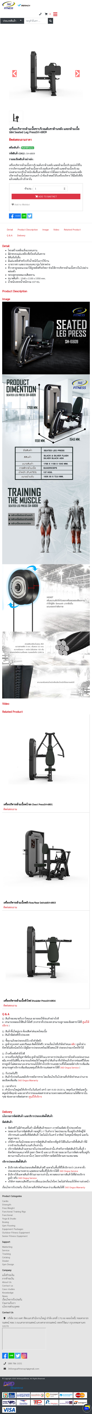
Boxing (5, 1221)
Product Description (28, 229)
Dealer (5, 1260)
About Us (6, 1282)
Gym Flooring (8, 1225)
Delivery (21, 235)
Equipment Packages (12, 1228)
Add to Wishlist (21, 204)
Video (56, 229)
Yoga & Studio (9, 1218)
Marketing (7, 1246)
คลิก (73, 1044)
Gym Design (8, 1264)
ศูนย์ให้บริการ (36, 1096)
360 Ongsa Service (69, 1067)
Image (45, 229)
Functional (7, 1214)
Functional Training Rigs (14, 1211)
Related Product (72, 229)
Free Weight (8, 1208)
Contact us (7, 1285)
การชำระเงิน (8, 1278)
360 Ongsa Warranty (28, 1080)
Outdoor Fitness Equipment (16, 1232)
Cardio (5, 1201)
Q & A (9, 235)
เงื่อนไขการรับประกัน (12, 1299)
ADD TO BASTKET (46, 196)
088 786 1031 (15, 1363)
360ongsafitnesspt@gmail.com (23, 1368)
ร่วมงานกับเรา (9, 1303)
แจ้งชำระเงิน (8, 1275)
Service (5, 1250)
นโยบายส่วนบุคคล (10, 1306)
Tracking (6, 1253)
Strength (6, 1204)
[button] (14, 73)
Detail (10, 229)
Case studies (8, 1289)
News (5, 1296)
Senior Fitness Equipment (15, 1235)
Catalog (6, 1257)
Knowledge (7, 1292)
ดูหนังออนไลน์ (21, 1409)
